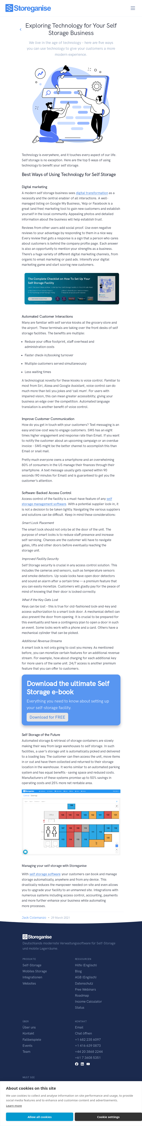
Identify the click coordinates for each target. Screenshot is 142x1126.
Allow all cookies (40, 1117)
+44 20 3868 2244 (89, 1052)
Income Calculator (88, 1001)
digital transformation (92, 193)
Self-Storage (32, 965)
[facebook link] (76, 1064)
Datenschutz (84, 983)
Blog (78, 971)
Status (79, 1007)
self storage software (45, 874)
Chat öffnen (83, 1033)
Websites (29, 983)
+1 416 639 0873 (88, 1046)
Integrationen (32, 977)
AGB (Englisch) (86, 977)
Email (79, 1027)
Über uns (29, 1027)
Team (26, 1052)
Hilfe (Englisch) (86, 965)
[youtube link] (88, 1064)
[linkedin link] (82, 1064)
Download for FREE (47, 717)
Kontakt (28, 1033)
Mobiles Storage (35, 971)
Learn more (14, 1106)
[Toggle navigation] (133, 8)
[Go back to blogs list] (20, 29)
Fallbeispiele (32, 1039)
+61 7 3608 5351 (88, 1058)
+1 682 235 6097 (88, 1039)
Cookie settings (108, 1117)
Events (27, 1046)
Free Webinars (85, 989)
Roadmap (82, 995)
